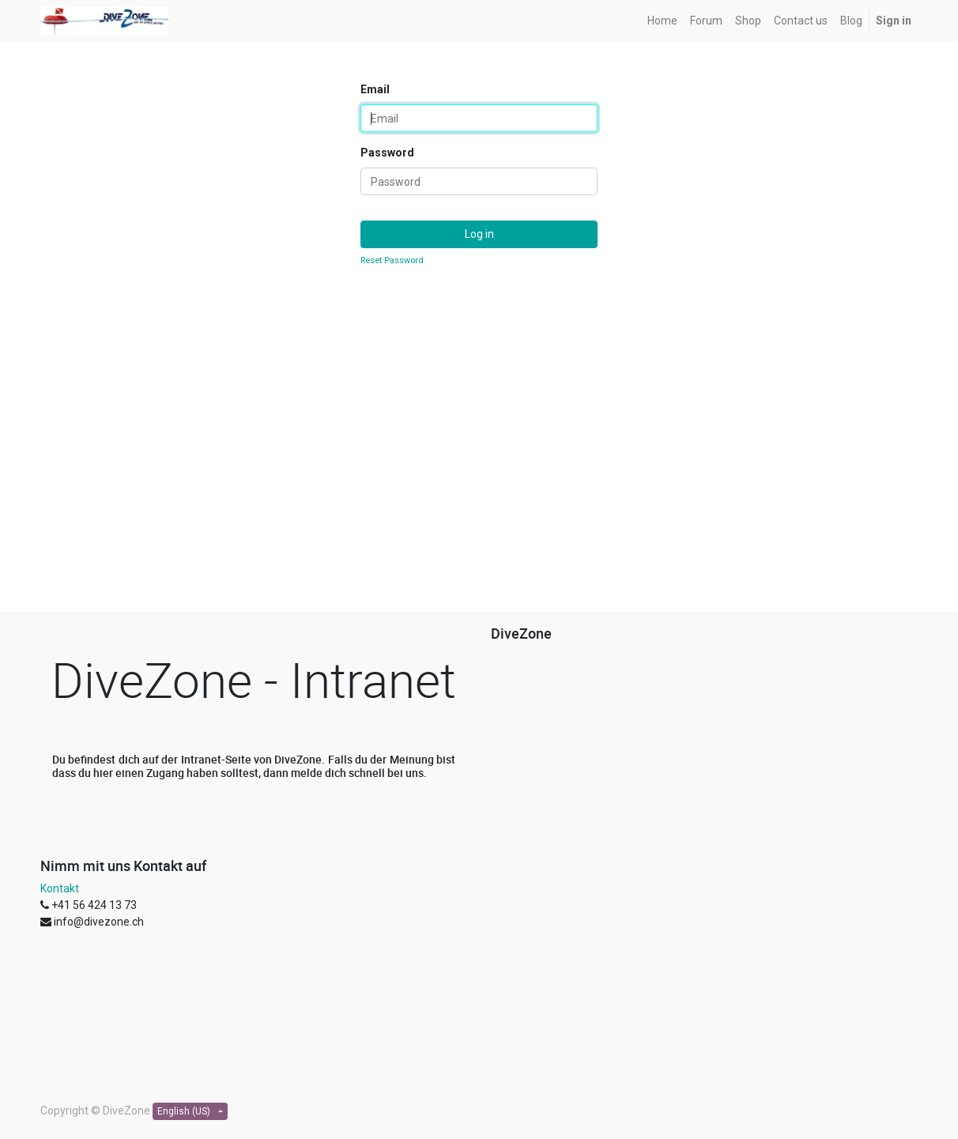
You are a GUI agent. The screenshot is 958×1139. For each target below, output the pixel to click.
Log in (479, 234)
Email (375, 89)
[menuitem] (662, 21)
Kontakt (59, 888)
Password (387, 152)
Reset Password (392, 260)
